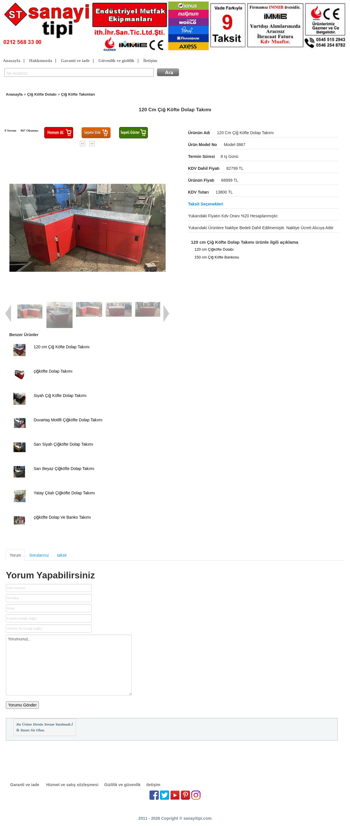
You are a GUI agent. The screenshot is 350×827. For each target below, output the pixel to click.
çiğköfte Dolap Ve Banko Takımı (62, 517)
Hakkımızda (40, 61)
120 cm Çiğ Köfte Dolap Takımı (62, 347)
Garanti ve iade (75, 61)
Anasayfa (11, 61)
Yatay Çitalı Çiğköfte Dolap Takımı (64, 493)
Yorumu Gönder (22, 705)
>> (92, 143)
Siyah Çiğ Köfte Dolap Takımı (60, 395)
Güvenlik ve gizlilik (116, 61)
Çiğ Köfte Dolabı (41, 94)
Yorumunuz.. (69, 665)
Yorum (15, 555)
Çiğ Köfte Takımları (78, 94)
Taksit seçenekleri (205, 204)
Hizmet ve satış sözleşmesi (72, 784)
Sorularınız (39, 555)
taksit (62, 555)
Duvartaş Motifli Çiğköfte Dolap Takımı (68, 420)
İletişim (150, 61)
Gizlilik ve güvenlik (122, 784)
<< (82, 143)
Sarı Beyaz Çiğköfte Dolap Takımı (64, 468)
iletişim (153, 784)
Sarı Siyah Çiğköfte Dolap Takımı (63, 444)
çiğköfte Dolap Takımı (53, 371)
